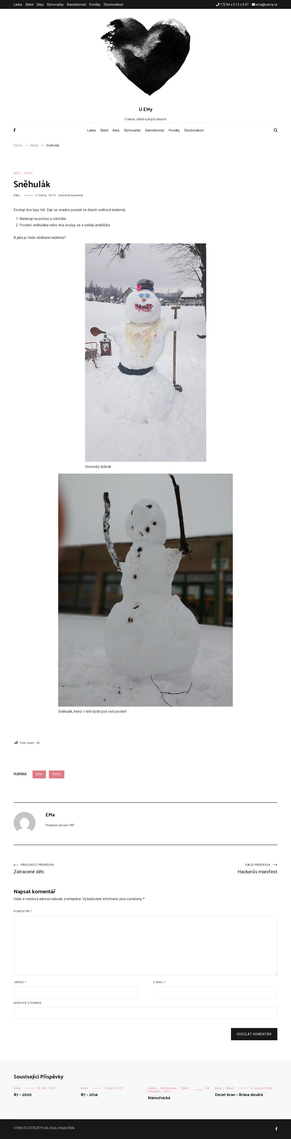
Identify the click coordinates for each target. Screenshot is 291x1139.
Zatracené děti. (80, 868)
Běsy (40, 4)
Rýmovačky (55, 4)
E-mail (159, 982)
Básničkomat (76, 4)
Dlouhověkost (113, 4)
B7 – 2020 (23, 1094)
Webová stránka (27, 1003)
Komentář (23, 911)
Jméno (20, 982)
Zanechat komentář (70, 195)
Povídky (94, 4)
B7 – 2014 (89, 1094)
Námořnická (159, 1098)
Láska (18, 4)
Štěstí (29, 4)
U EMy (146, 110)
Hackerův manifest (211, 868)
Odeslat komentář (254, 1034)
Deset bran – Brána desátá (239, 1094)
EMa (17, 195)
